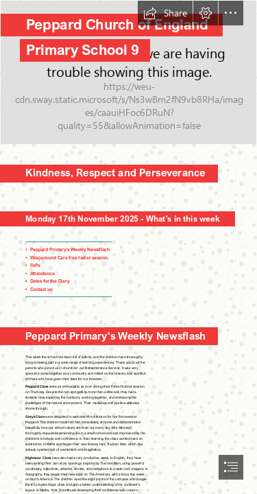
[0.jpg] (128, 72)
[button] (165, 13)
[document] (128, 247)
